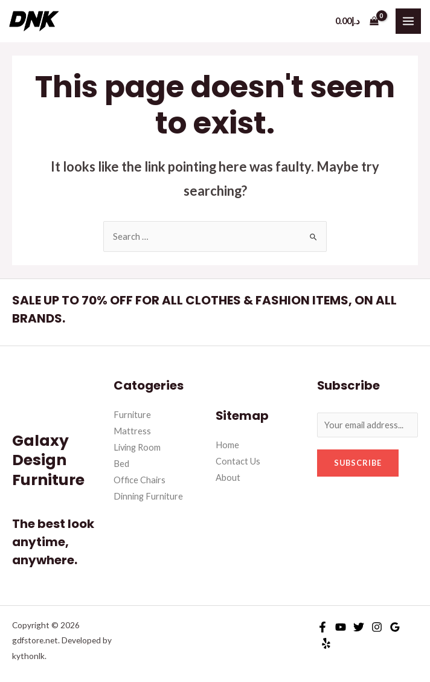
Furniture (132, 415)
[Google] (395, 627)
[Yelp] (326, 643)
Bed (121, 463)
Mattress (132, 431)
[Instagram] (376, 627)
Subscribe (358, 463)
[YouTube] (340, 627)
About (228, 477)
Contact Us (238, 461)
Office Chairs (139, 480)
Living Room (137, 447)
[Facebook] (322, 627)
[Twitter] (358, 627)
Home (227, 445)
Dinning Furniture (148, 496)
